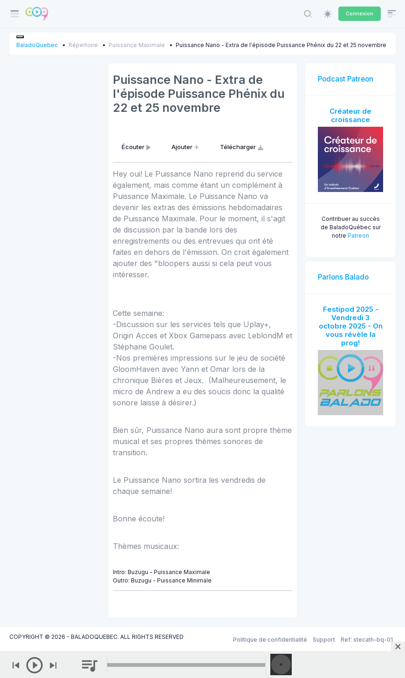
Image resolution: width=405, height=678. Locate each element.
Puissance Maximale (137, 44)
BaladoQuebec (37, 44)
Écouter (137, 147)
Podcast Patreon (345, 79)
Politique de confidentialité (270, 639)
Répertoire (83, 44)
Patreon (358, 235)
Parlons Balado (343, 277)
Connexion (359, 13)
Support (324, 639)
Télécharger (242, 147)
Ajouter (186, 147)
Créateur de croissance (350, 115)
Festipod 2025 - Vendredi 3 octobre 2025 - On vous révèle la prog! (351, 326)
